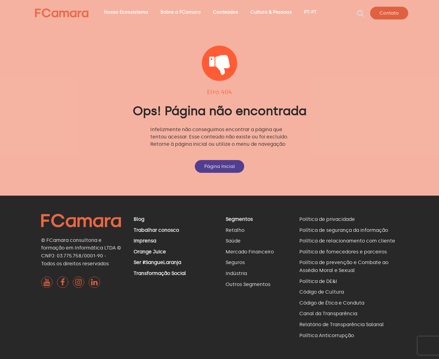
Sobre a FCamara (180, 12)
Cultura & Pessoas (271, 12)
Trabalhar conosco (156, 230)
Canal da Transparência (328, 313)
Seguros (235, 262)
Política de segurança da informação (343, 230)
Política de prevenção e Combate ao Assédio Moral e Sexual (343, 266)
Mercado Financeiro (250, 252)
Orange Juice (150, 252)
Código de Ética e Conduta (331, 303)
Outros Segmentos (248, 284)
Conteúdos (225, 12)
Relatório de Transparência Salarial (341, 324)
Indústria (236, 273)
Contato (389, 13)
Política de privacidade (327, 219)
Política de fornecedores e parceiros (343, 252)
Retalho (235, 230)
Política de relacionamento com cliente (347, 241)
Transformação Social (160, 273)
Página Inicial (219, 166)
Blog (139, 219)
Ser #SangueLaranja (157, 262)
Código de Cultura (321, 292)
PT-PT (310, 12)
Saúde (233, 241)
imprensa (145, 241)
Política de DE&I (318, 281)
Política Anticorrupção (326, 335)
